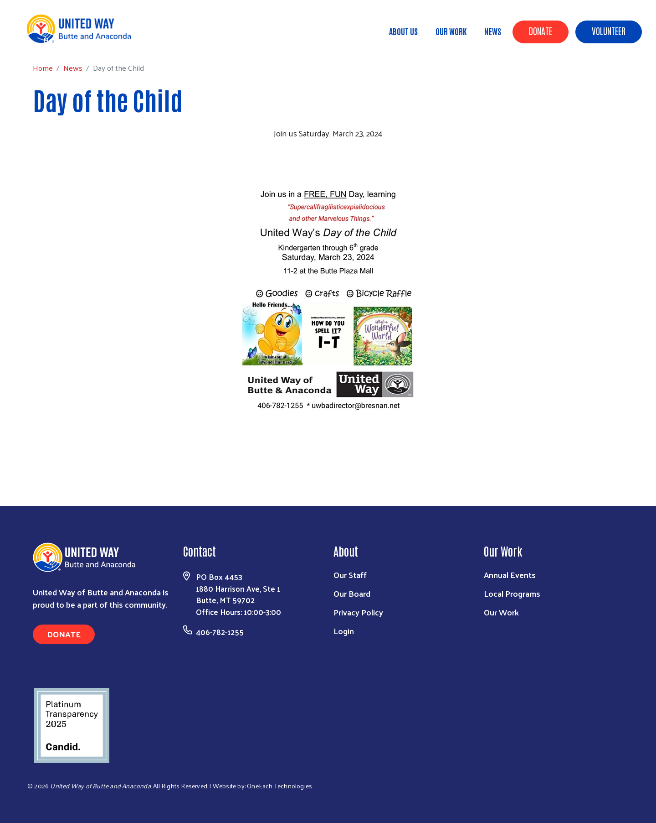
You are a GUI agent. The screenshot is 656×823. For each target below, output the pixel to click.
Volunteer (608, 30)
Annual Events (510, 575)
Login (343, 631)
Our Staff (350, 575)
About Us (403, 31)
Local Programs (512, 593)
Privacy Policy (358, 612)
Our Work (451, 31)
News (492, 31)
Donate (540, 30)
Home (53, 40)
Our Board (351, 593)
